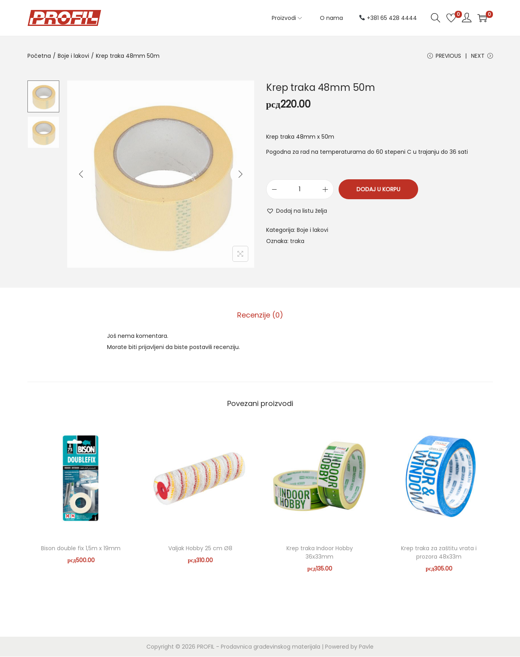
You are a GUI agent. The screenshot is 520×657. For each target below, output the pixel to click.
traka (297, 242)
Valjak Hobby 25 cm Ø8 (200, 549)
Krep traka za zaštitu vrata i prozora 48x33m (439, 553)
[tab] (260, 315)
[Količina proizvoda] (300, 190)
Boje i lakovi (73, 56)
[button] (296, 211)
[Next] (240, 175)
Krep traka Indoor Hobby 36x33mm (319, 553)
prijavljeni (151, 347)
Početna (39, 56)
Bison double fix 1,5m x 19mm (81, 549)
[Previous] (81, 175)
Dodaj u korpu (378, 190)
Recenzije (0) (260, 315)
